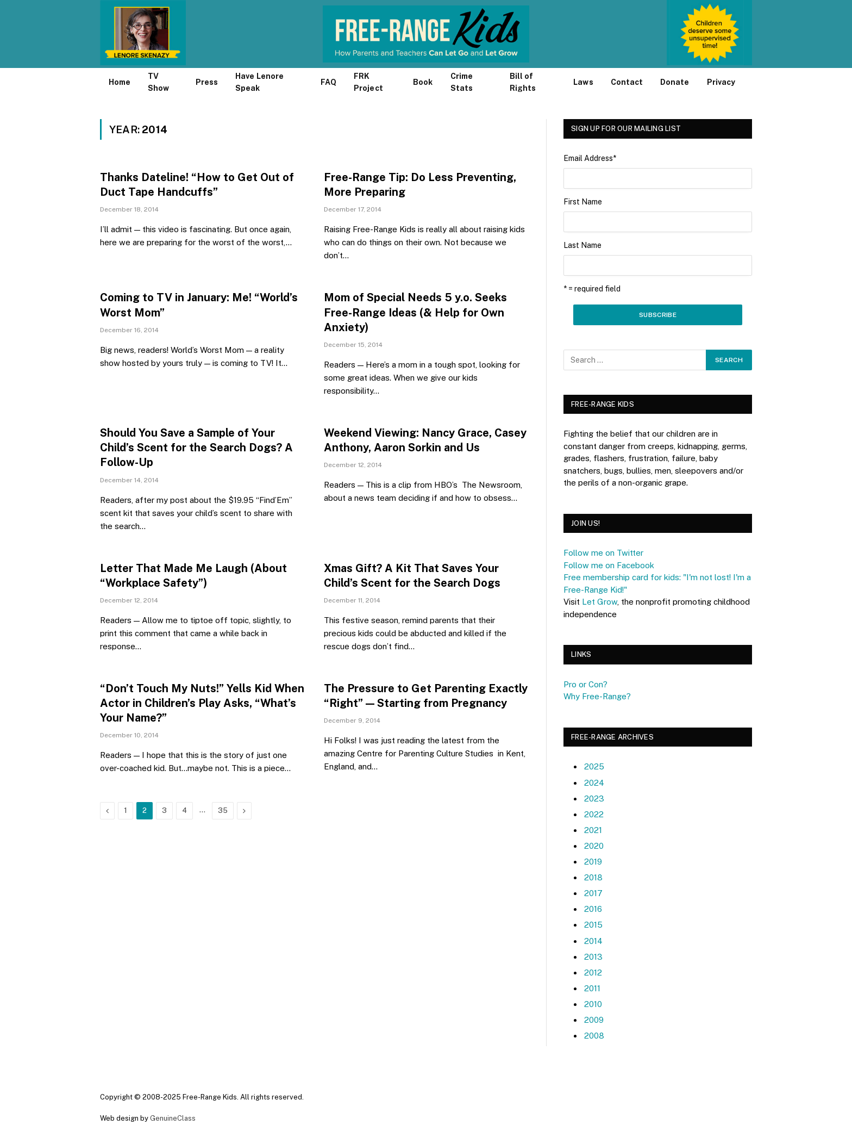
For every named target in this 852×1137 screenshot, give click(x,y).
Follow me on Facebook (608, 565)
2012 (593, 972)
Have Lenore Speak (259, 82)
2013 (593, 956)
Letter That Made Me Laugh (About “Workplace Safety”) (193, 575)
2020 (594, 845)
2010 (593, 1004)
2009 (594, 1019)
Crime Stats (461, 82)
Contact (627, 82)
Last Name (582, 245)
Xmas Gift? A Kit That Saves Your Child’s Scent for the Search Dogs (412, 575)
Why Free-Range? (597, 696)
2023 (594, 798)
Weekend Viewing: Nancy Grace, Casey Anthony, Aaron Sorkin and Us (425, 440)
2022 (594, 814)
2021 (593, 830)
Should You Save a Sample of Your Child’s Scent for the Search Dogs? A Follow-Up (196, 447)
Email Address (589, 158)
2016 (593, 909)
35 (223, 810)
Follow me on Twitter (603, 552)
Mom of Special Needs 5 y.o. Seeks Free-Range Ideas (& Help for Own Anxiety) (415, 312)
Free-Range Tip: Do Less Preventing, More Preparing (420, 184)
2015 (593, 924)
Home (119, 82)
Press (207, 82)
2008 (594, 1035)
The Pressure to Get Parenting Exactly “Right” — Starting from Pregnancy (426, 696)
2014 (593, 941)
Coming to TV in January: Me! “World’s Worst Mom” (199, 305)
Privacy (721, 82)
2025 (594, 766)
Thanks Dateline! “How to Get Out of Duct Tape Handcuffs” (197, 184)
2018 (593, 877)
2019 (593, 861)
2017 (593, 893)
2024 (594, 782)
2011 (592, 988)
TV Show (158, 82)
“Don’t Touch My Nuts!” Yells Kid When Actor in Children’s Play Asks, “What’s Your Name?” (202, 703)
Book (423, 82)
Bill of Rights (523, 82)
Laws (583, 82)
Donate (674, 82)
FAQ (328, 82)
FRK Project (368, 82)
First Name (582, 201)
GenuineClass (173, 1118)
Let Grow (599, 601)
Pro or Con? (585, 684)
